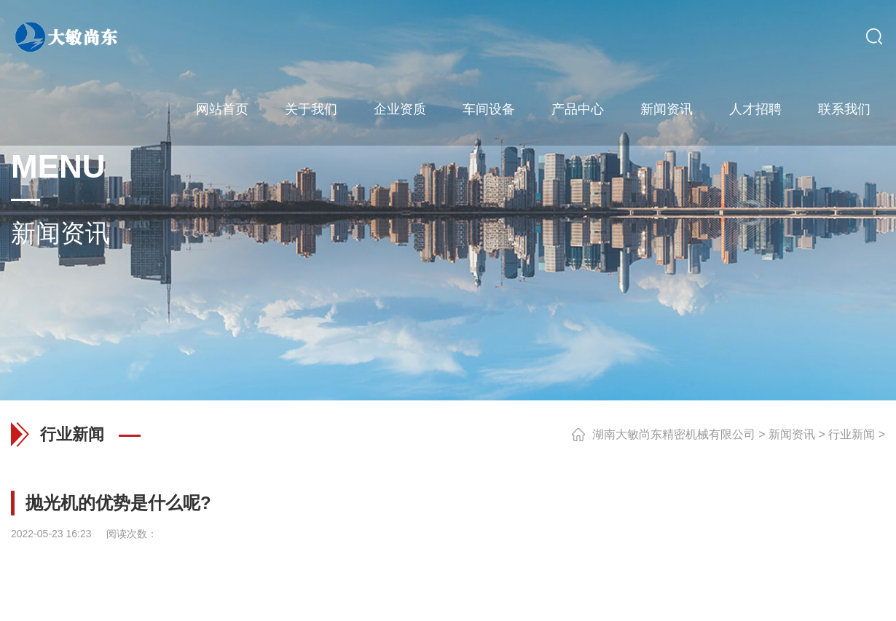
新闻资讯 (666, 109)
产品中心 (577, 109)
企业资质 (400, 109)
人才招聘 (755, 109)
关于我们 (311, 109)
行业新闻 (851, 434)
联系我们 (844, 109)
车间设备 (489, 109)
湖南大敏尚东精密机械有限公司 (673, 434)
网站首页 (222, 109)
